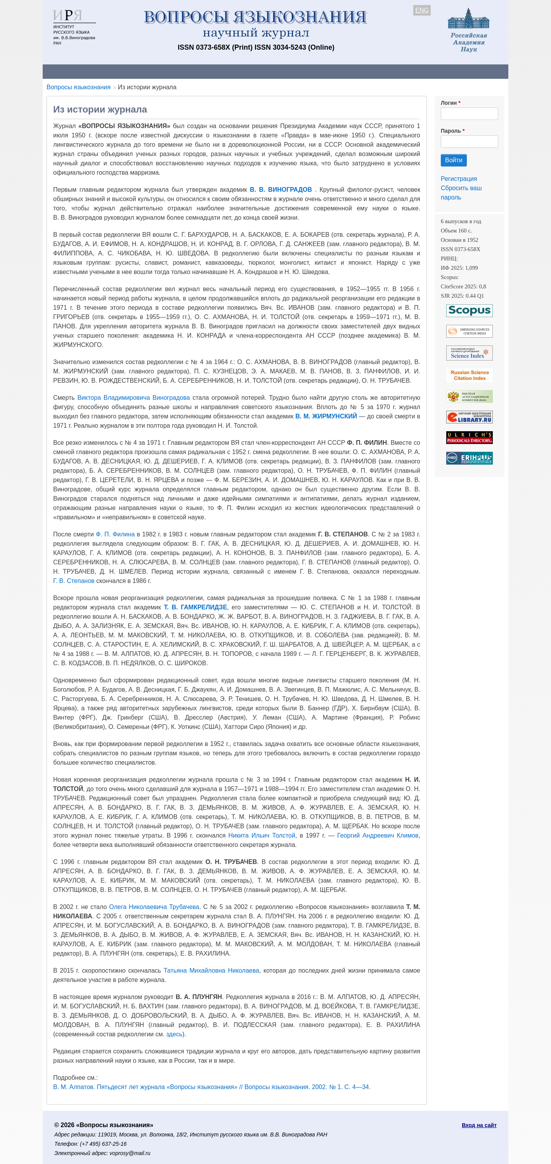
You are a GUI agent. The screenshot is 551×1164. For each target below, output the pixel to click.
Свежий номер (201, 71)
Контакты (110, 71)
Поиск (434, 71)
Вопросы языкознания (79, 87)
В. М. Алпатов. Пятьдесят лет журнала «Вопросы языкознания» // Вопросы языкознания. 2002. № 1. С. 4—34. (212, 1087)
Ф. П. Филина (115, 534)
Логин (449, 103)
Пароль (451, 131)
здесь (174, 1034)
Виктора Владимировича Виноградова (133, 397)
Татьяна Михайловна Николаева (211, 970)
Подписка (312, 71)
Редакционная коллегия (376, 71)
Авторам (152, 71)
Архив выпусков (260, 71)
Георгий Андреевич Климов (377, 835)
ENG (422, 10)
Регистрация (459, 178)
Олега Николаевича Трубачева (154, 907)
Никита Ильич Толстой (261, 835)
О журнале (65, 71)
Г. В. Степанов (74, 581)
